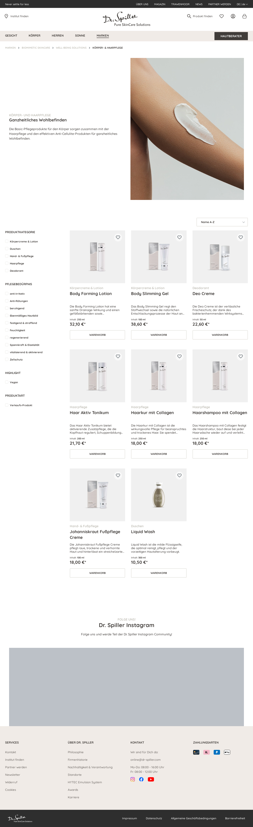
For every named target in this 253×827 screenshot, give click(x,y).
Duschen (15, 248)
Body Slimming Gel (150, 293)
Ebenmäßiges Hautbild (24, 315)
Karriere (73, 797)
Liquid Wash (143, 531)
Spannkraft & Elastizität (24, 344)
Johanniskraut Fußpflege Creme (95, 534)
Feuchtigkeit (17, 330)
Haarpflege (17, 263)
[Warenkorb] (244, 16)
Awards (73, 790)
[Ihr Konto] (234, 16)
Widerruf (11, 782)
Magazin (159, 4)
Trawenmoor (180, 4)
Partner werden (219, 4)
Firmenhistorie (78, 760)
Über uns (142, 4)
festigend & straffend (23, 323)
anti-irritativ (17, 293)
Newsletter (12, 775)
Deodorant (16, 270)
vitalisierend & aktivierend (26, 352)
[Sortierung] (222, 222)
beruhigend (17, 308)
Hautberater (231, 36)
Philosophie (76, 752)
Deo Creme (203, 293)
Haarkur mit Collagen (152, 412)
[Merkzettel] (222, 16)
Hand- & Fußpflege (22, 256)
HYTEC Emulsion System (85, 782)
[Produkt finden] (203, 16)
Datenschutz (154, 818)
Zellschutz (16, 359)
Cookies (10, 790)
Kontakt (10, 752)
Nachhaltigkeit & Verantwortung (90, 767)
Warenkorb (97, 334)
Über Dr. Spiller (80, 742)
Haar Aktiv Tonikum (89, 412)
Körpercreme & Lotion (24, 241)
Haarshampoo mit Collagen (220, 412)
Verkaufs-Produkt (21, 405)
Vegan (14, 382)
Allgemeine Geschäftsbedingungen (193, 818)
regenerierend (19, 337)
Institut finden (19, 16)
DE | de (242, 4)
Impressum (129, 818)
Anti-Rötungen (19, 301)
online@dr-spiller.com (145, 760)
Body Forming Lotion (91, 293)
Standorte (75, 775)
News (198, 4)
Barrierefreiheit (235, 818)
